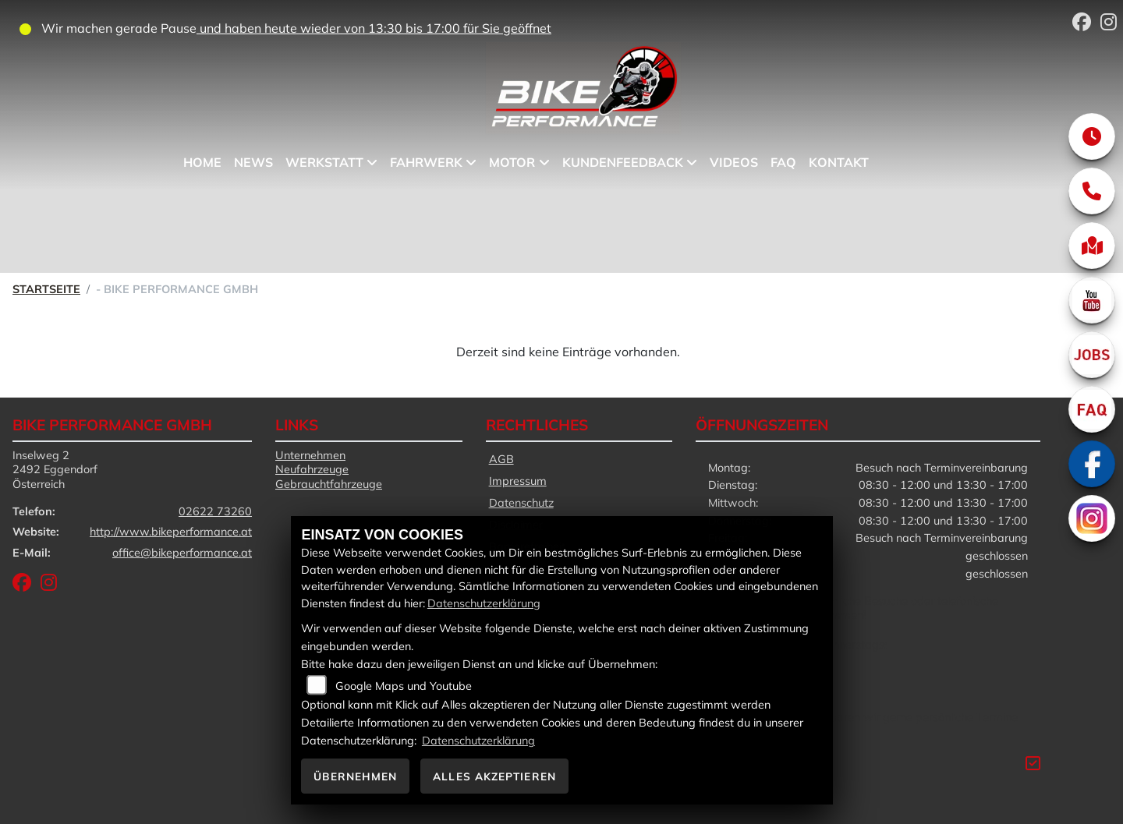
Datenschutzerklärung (483, 603)
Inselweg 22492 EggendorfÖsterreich (54, 469)
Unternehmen (310, 455)
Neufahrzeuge (312, 469)
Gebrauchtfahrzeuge (328, 484)
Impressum (518, 481)
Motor (513, 162)
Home (202, 162)
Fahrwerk (426, 162)
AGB (501, 459)
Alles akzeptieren (494, 776)
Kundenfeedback (622, 162)
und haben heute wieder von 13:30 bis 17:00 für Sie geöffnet (374, 28)
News (253, 162)
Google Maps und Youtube (403, 686)
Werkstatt (324, 162)
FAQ (783, 162)
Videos (734, 162)
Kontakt (839, 162)
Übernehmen (355, 776)
